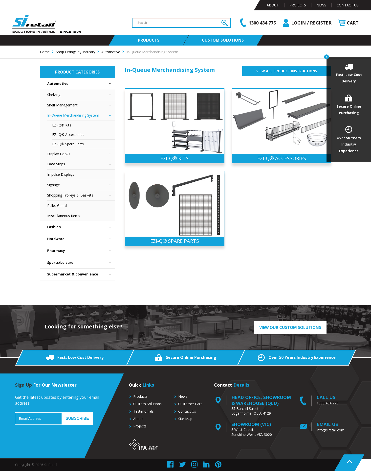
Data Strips (81, 164)
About (273, 5)
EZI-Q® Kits (61, 125)
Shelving (81, 95)
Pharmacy (81, 251)
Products (140, 396)
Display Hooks (81, 154)
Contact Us (348, 5)
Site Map (185, 418)
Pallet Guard (57, 205)
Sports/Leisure (81, 263)
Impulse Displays (60, 174)
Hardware (81, 239)
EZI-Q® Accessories (68, 134)
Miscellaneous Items (63, 215)
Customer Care (190, 403)
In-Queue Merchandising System (81, 115)
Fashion (81, 227)
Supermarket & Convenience (81, 274)
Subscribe (77, 418)
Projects (297, 5)
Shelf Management (81, 105)
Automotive (81, 84)
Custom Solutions (147, 403)
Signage (81, 185)
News (321, 5)
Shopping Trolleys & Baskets (81, 195)
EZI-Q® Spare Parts (68, 144)
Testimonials (143, 411)
